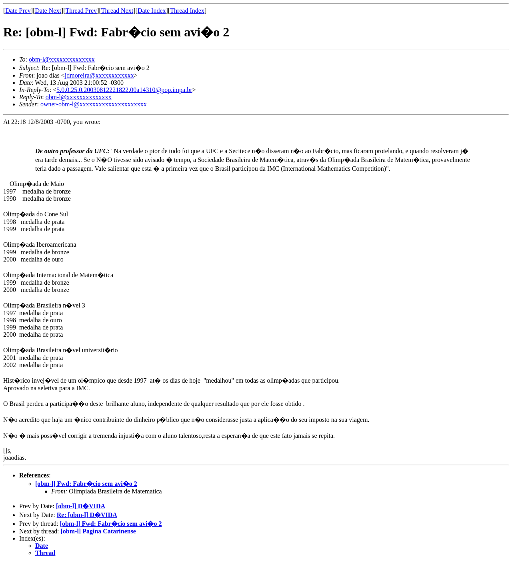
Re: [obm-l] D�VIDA (87, 514)
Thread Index (187, 10)
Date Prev (18, 10)
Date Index (152, 10)
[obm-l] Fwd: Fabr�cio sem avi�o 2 (86, 483)
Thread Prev (81, 10)
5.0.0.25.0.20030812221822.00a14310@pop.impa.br (124, 89)
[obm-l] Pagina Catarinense (98, 531)
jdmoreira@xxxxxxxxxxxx (99, 75)
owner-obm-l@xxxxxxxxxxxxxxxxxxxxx (93, 104)
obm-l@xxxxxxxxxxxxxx (62, 59)
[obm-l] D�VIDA (80, 506)
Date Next (48, 10)
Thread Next (117, 10)
